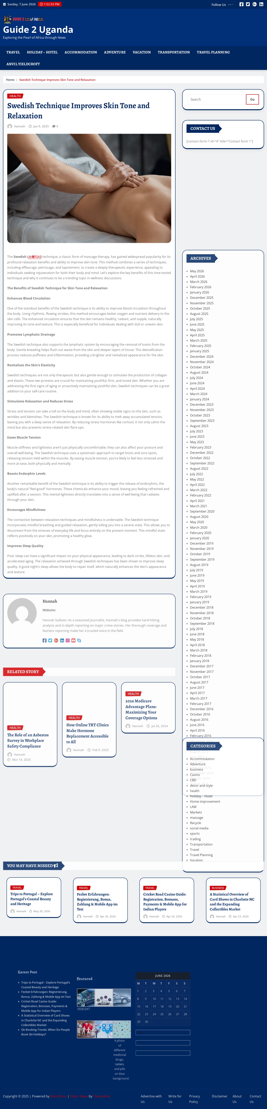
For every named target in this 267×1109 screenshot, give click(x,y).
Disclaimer (220, 1096)
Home (10, 82)
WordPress (58, 1096)
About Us (237, 1099)
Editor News (79, 1096)
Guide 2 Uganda (38, 29)
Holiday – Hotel (42, 52)
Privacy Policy (194, 1099)
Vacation (142, 52)
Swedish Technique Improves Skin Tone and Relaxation (57, 82)
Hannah (19, 320)
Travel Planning (213, 52)
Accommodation (81, 52)
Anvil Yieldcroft (23, 64)
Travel (13, 52)
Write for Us (175, 1099)
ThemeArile (101, 1096)
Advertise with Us (151, 1099)
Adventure (114, 52)
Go (252, 108)
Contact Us (255, 1099)
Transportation (174, 52)
